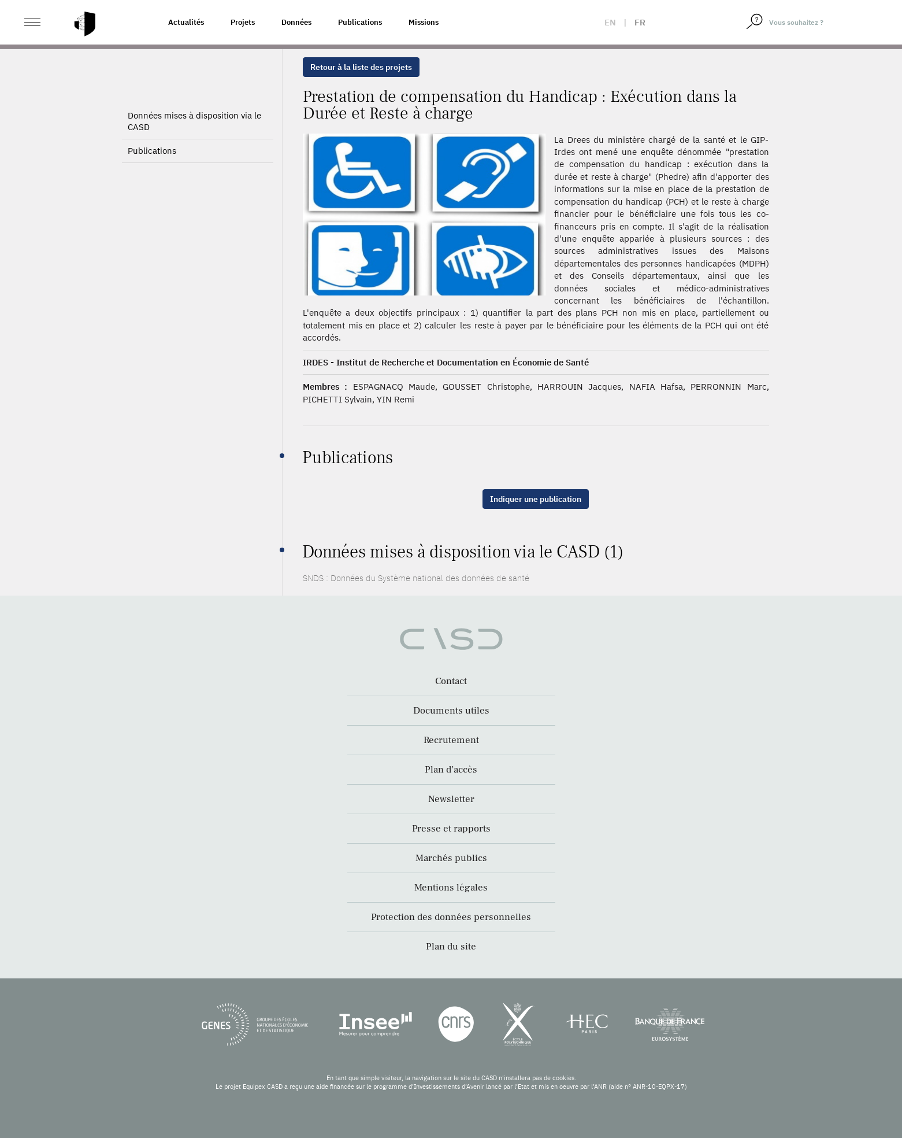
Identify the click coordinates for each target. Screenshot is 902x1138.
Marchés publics (451, 858)
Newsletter (451, 799)
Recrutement (451, 740)
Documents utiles (451, 710)
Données (296, 22)
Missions (424, 22)
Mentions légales (451, 887)
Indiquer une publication (535, 499)
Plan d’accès (451, 769)
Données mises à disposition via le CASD (194, 151)
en (610, 22)
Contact (451, 681)
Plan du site (451, 946)
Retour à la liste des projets (361, 67)
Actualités (186, 22)
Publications (360, 22)
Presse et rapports (451, 828)
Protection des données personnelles (451, 917)
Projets (243, 22)
